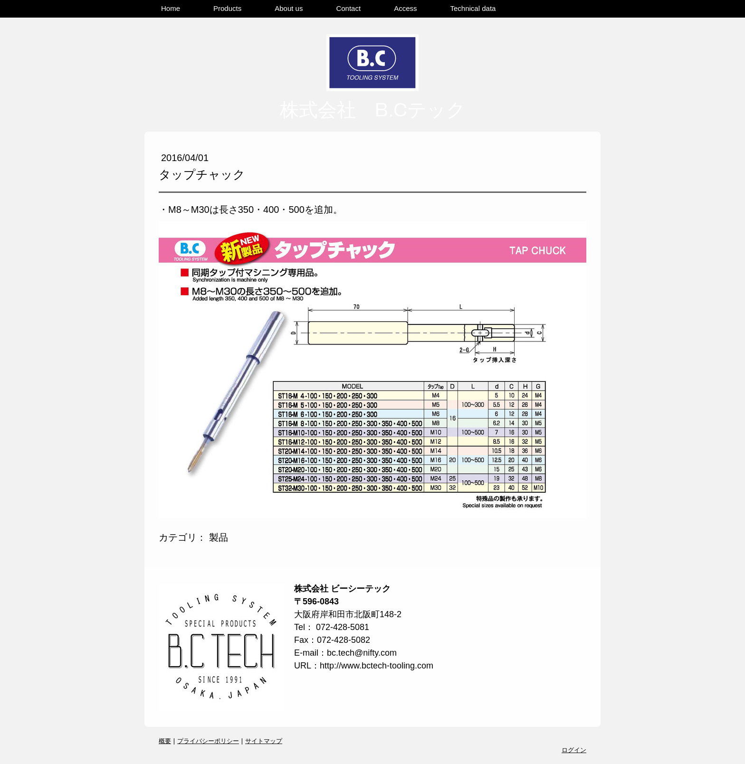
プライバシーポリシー (208, 740)
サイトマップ (263, 740)
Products (227, 8)
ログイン (574, 749)
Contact (348, 8)
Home (170, 8)
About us (289, 8)
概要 (165, 740)
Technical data (473, 8)
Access (405, 8)
